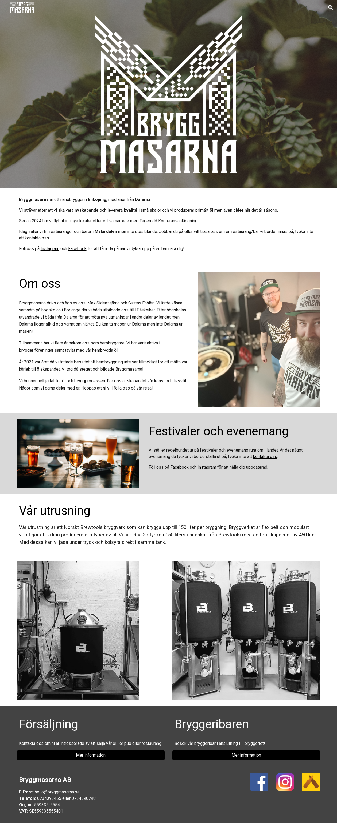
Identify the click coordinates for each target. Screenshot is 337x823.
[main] (168, 224)
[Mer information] (90, 755)
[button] (330, 7)
